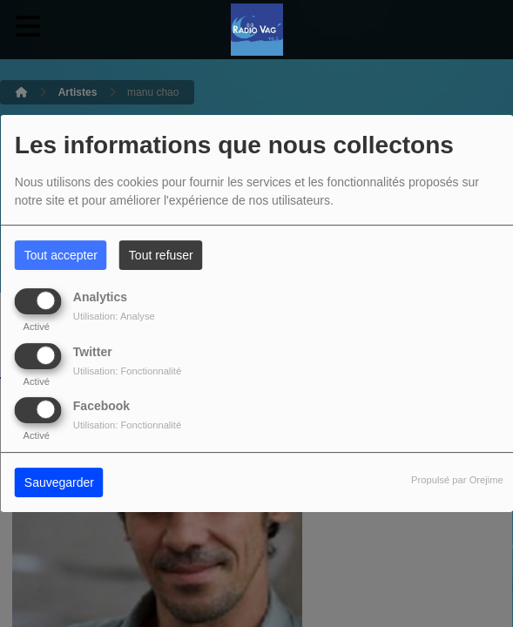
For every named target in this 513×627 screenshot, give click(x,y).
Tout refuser (161, 255)
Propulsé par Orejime (457, 480)
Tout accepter (61, 255)
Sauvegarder (59, 482)
